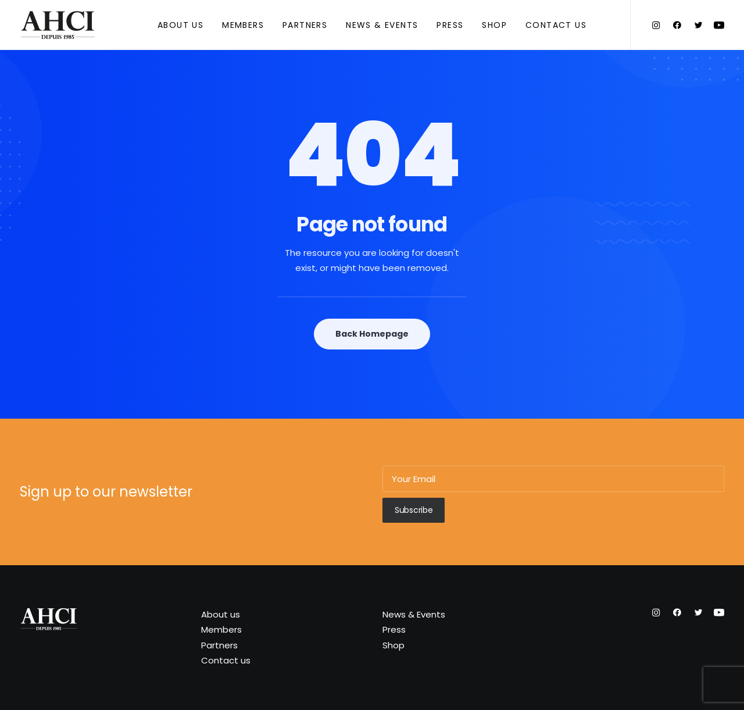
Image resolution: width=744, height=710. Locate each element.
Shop (494, 25)
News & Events (382, 25)
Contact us (555, 25)
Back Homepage (372, 334)
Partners (304, 25)
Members (243, 25)
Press (450, 25)
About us (180, 25)
